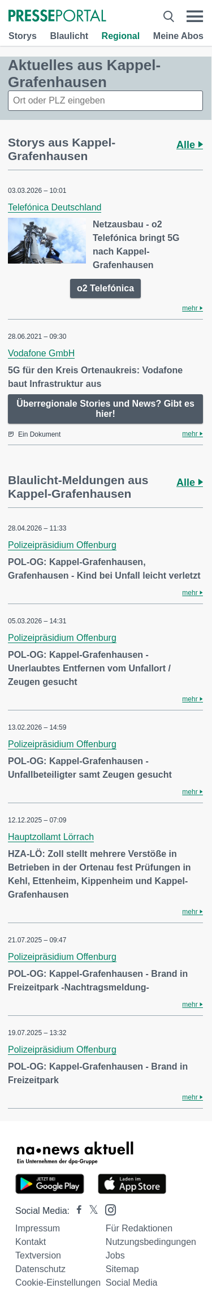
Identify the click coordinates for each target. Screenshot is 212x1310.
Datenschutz (40, 1269)
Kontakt (30, 1242)
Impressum (37, 1228)
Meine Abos (178, 36)
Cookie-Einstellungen (58, 1282)
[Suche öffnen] (169, 16)
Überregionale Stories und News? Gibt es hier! (105, 409)
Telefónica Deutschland (54, 207)
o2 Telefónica (105, 288)
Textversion (38, 1255)
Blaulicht (69, 36)
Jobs (115, 1255)
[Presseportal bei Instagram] (107, 1209)
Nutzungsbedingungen (151, 1242)
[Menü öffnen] (195, 16)
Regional (121, 36)
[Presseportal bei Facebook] (76, 1211)
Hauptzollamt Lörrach (51, 837)
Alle (189, 144)
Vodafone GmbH (41, 353)
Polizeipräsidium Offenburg (62, 545)
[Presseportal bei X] (90, 1211)
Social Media (132, 1282)
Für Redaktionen (139, 1228)
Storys (22, 36)
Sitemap (122, 1269)
